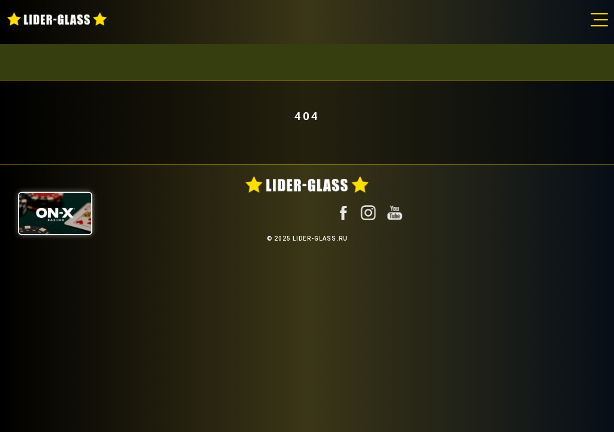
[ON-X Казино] (55, 213)
